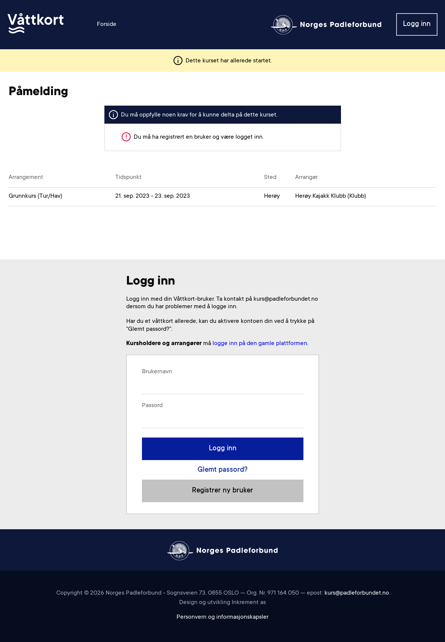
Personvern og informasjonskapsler (222, 617)
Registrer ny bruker (222, 491)
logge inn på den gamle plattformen (260, 343)
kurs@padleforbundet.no (356, 593)
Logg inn (417, 24)
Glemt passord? (222, 470)
